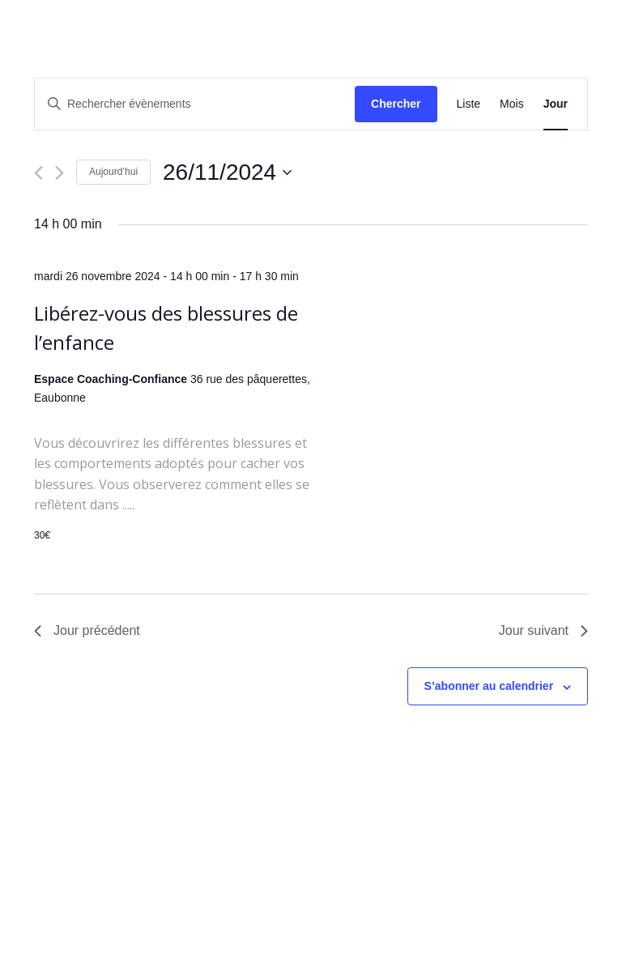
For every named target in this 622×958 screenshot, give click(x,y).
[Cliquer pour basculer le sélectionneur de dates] (227, 172)
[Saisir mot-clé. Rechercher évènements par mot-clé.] (195, 104)
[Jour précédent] (38, 173)
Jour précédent (87, 630)
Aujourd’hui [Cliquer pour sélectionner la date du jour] (113, 171)
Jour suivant (543, 630)
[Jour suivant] (59, 173)
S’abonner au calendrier (489, 685)
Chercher (395, 103)
